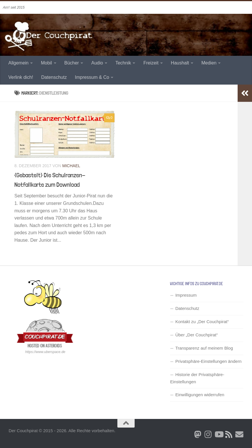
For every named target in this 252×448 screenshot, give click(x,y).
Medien (208, 62)
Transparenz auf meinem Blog (204, 348)
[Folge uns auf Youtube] (219, 434)
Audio (97, 62)
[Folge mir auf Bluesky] (198, 434)
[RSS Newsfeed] (229, 434)
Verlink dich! (20, 77)
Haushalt (180, 62)
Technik (123, 62)
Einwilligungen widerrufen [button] (199, 394)
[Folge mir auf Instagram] (208, 434)
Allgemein (18, 62)
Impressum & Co (92, 77)
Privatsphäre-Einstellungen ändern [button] (208, 361)
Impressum (185, 295)
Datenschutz (54, 77)
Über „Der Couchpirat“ (196, 334)
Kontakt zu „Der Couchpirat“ (202, 321)
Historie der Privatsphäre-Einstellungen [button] (197, 378)
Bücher (71, 62)
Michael (71, 165)
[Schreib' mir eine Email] (239, 434)
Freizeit (150, 62)
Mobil (46, 62)
